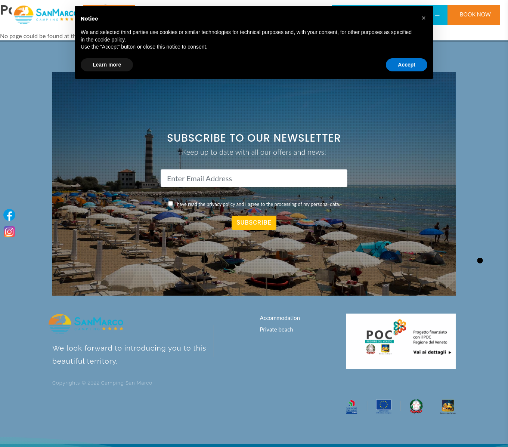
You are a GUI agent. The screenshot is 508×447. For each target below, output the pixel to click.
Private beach (276, 329)
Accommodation (280, 317)
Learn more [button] (107, 65)
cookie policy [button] (109, 40)
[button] (424, 18)
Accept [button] (406, 65)
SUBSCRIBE (254, 222)
